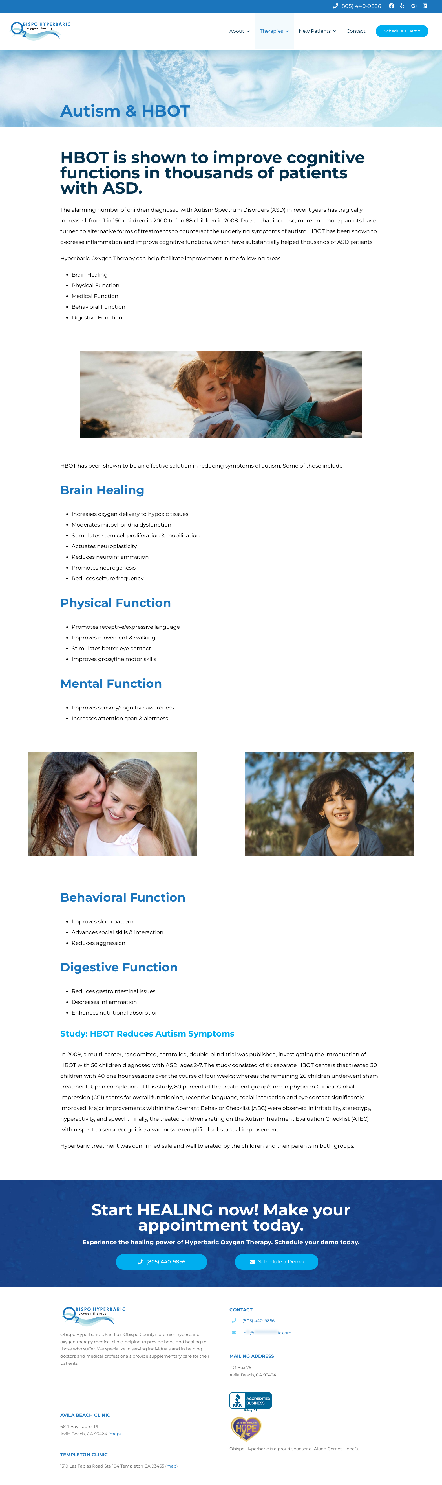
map (171, 1466)
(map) (114, 1433)
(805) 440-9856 (258, 1320)
